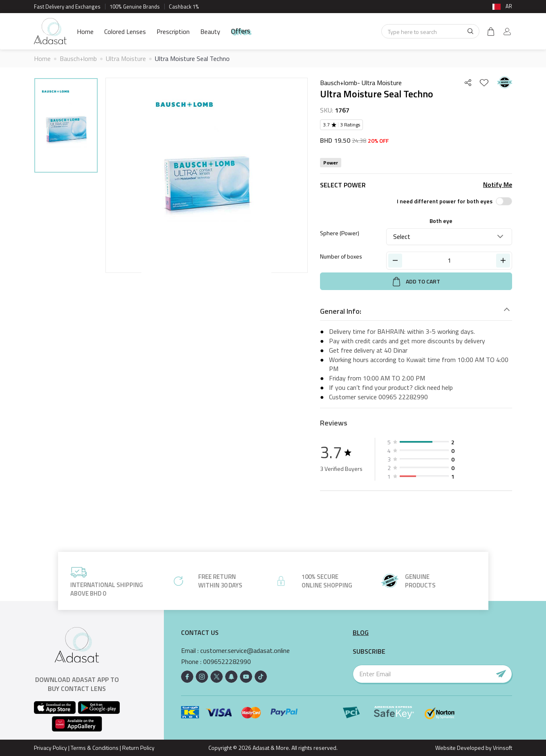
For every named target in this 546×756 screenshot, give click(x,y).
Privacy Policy (50, 747)
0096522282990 (227, 661)
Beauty (210, 31)
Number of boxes (341, 256)
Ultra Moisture (126, 58)
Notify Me (497, 184)
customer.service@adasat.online (245, 650)
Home (85, 31)
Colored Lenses (125, 31)
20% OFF (378, 140)
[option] (66, 127)
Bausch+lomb (78, 58)
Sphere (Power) (339, 233)
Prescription (173, 31)
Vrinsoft (502, 747)
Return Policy (138, 747)
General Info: (340, 311)
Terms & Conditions (95, 747)
